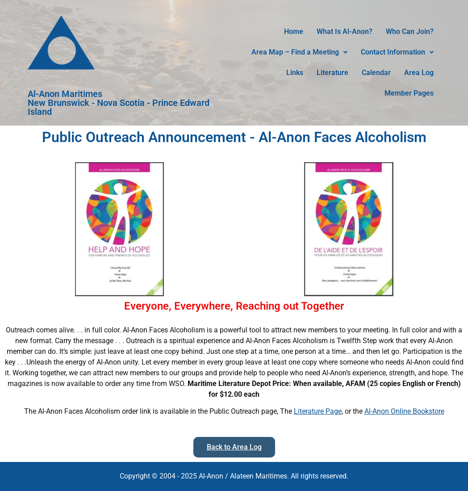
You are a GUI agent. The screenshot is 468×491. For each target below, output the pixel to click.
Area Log (419, 72)
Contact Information (397, 52)
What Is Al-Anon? (344, 31)
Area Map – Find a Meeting (299, 52)
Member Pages (409, 93)
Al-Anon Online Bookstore (404, 411)
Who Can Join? (410, 31)
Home (293, 31)
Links (294, 72)
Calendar (376, 72)
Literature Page (318, 411)
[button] (299, 52)
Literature (332, 72)
